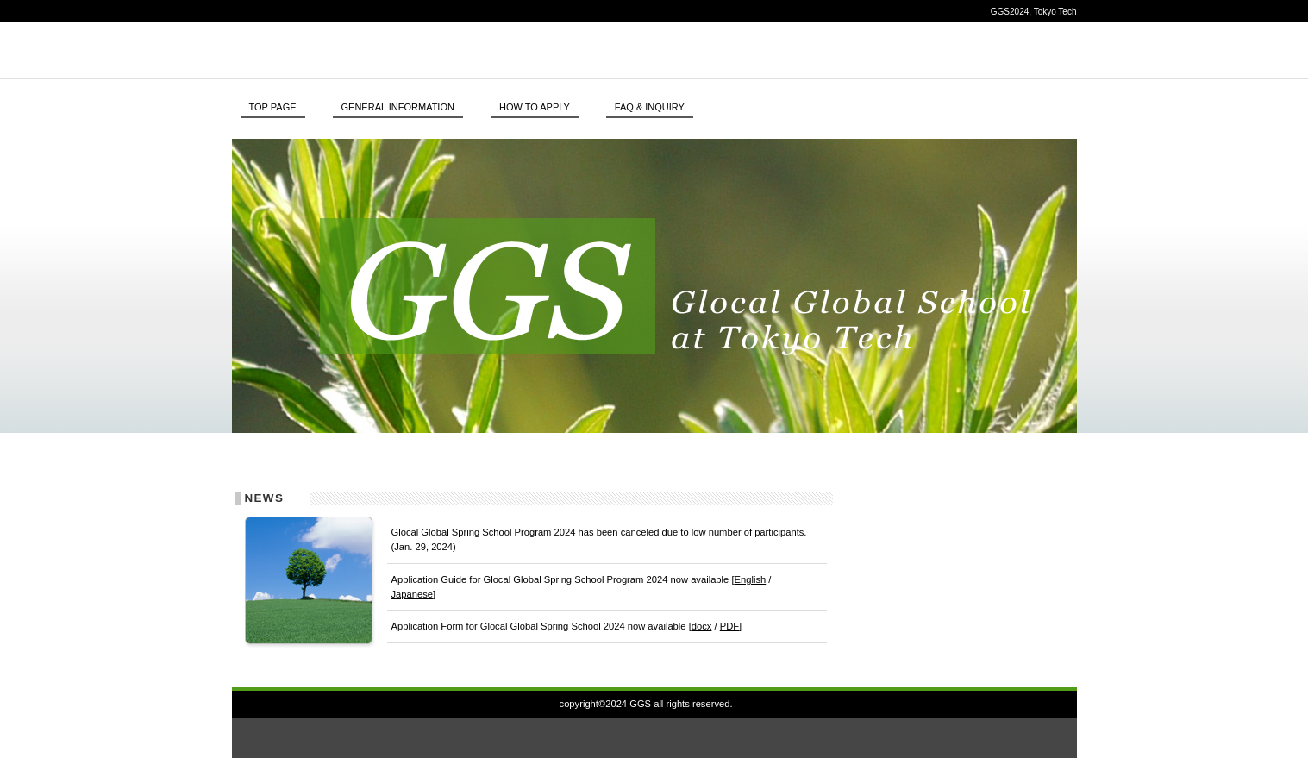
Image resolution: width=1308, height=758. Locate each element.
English (751, 579)
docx (702, 626)
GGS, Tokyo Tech (469, 50)
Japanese (412, 594)
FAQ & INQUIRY (650, 107)
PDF (729, 626)
